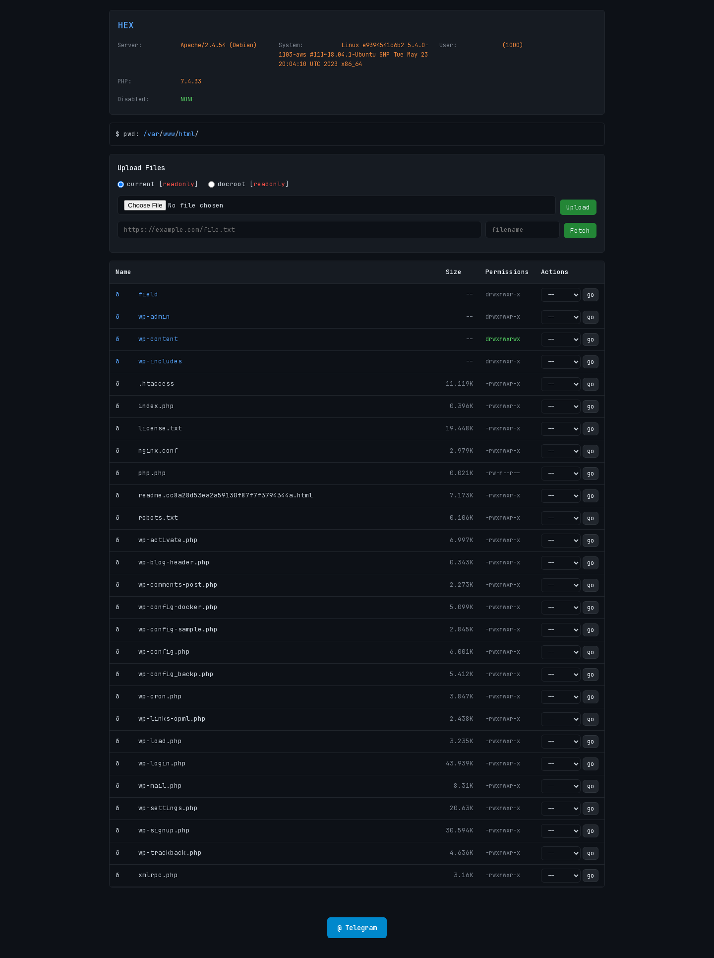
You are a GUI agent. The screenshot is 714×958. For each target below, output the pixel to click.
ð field (137, 294)
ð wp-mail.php (149, 785)
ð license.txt (149, 428)
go (590, 295)
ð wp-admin (143, 316)
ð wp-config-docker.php (167, 607)
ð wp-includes (149, 361)
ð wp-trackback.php (159, 852)
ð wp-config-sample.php (167, 629)
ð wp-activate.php (157, 540)
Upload (578, 207)
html (187, 134)
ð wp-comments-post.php (167, 584)
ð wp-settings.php (157, 808)
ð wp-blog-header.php (163, 562)
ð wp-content (147, 339)
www (169, 134)
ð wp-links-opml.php (161, 718)
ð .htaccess (145, 383)
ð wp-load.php (149, 741)
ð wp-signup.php (153, 830)
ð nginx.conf (147, 450)
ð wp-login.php (151, 763)
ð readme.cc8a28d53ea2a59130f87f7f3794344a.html (214, 495)
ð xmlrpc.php (147, 875)
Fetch (580, 230)
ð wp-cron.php (149, 696)
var (153, 134)
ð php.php (141, 473)
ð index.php (145, 406)
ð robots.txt (147, 517)
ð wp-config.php (153, 651)
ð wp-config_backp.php (165, 674)
